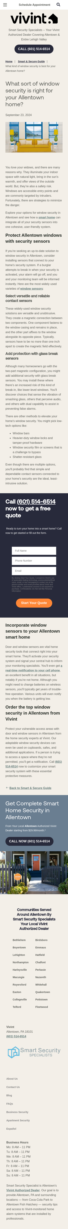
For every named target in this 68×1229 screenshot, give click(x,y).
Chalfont (40, 962)
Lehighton (19, 954)
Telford (17, 1006)
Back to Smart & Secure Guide (28, 788)
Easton (17, 992)
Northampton (21, 962)
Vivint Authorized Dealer (23, 1190)
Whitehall (41, 984)
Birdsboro (41, 940)
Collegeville (20, 999)
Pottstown (41, 999)
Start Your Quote (34, 603)
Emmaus (40, 947)
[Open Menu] (5, 5)
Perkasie (40, 969)
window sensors (31, 288)
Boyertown (19, 947)
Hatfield (40, 954)
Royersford (19, 984)
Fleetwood (41, 1006)
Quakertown (42, 992)
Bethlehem (19, 940)
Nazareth (40, 977)
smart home (46, 217)
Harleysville (20, 969)
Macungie (18, 977)
